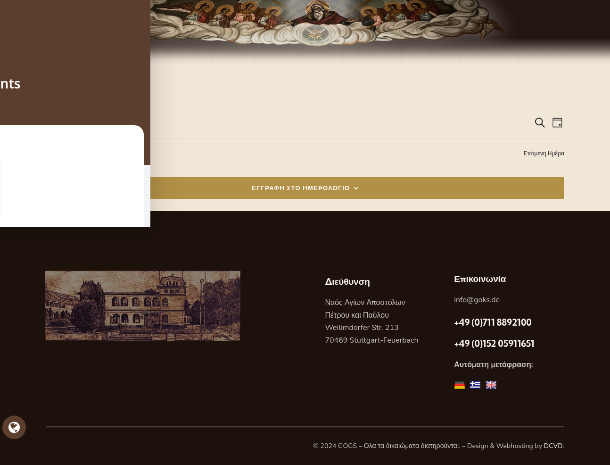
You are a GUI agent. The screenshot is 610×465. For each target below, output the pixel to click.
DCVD (553, 445)
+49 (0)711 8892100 (492, 322)
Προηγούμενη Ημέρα (72, 153)
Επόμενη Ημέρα (544, 153)
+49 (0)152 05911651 (494, 343)
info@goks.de (477, 300)
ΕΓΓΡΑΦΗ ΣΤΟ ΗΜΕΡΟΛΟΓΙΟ (301, 188)
